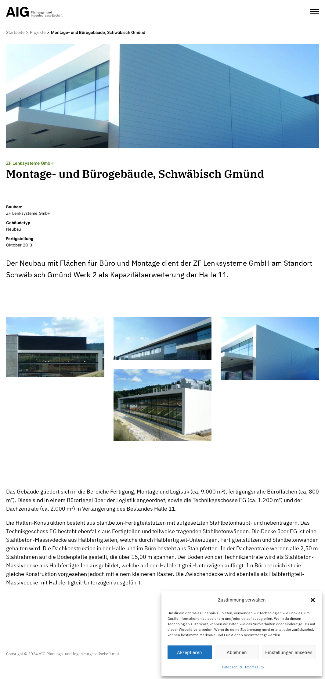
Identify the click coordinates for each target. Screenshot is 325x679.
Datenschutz (232, 667)
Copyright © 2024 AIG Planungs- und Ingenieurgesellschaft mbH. (64, 653)
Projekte (38, 32)
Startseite (15, 32)
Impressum (254, 667)
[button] (313, 600)
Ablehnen (237, 652)
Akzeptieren (189, 652)
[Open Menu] (314, 12)
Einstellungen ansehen (288, 652)
